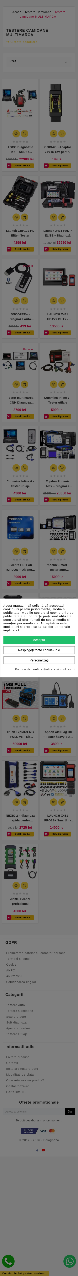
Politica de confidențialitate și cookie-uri (45, 669)
